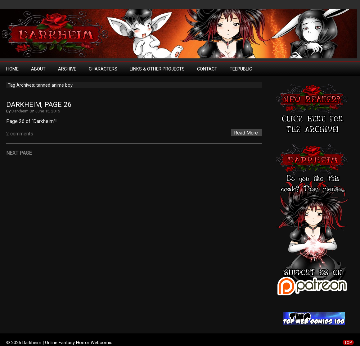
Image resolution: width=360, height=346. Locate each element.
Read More (246, 133)
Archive (67, 69)
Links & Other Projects (157, 69)
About (38, 69)
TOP (348, 342)
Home (12, 69)
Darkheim (20, 111)
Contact (207, 69)
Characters (103, 69)
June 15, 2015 (47, 111)
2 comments (19, 134)
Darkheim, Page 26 (39, 104)
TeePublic (241, 69)
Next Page (19, 153)
